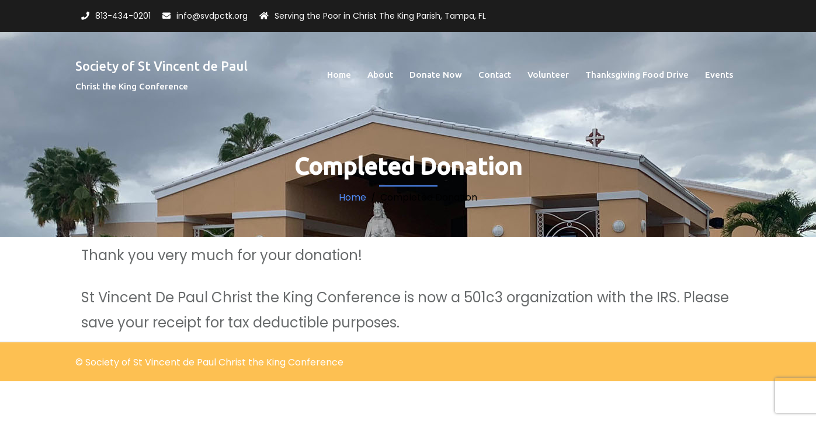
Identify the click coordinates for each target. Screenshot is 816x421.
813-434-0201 (123, 16)
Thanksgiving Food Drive (637, 75)
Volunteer (548, 75)
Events (719, 75)
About (380, 75)
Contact (494, 75)
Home (339, 75)
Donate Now (435, 75)
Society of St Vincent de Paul (161, 65)
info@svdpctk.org (212, 16)
